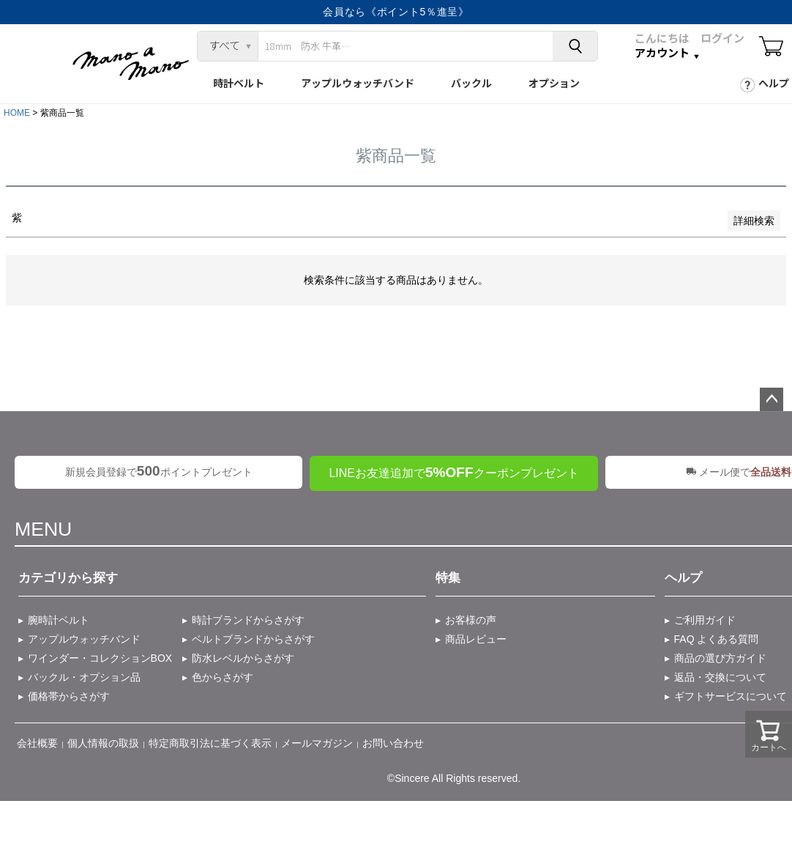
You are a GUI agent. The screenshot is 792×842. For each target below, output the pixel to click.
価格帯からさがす (69, 696)
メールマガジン (317, 743)
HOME (17, 113)
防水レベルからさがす (243, 658)
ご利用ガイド (705, 620)
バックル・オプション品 (84, 677)
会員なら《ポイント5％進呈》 (396, 12)
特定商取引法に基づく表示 (210, 743)
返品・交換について (720, 677)
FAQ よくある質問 (716, 639)
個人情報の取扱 (103, 743)
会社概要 (37, 743)
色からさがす (222, 677)
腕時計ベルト (58, 620)
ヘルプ (773, 82)
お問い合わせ (393, 743)
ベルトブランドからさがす (253, 639)
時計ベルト (238, 82)
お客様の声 (470, 620)
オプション (554, 82)
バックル (471, 82)
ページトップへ (771, 399)
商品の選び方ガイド (720, 658)
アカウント (662, 53)
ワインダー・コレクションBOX (100, 658)
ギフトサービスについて (730, 696)
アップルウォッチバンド (357, 82)
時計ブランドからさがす (248, 620)
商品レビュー (476, 639)
